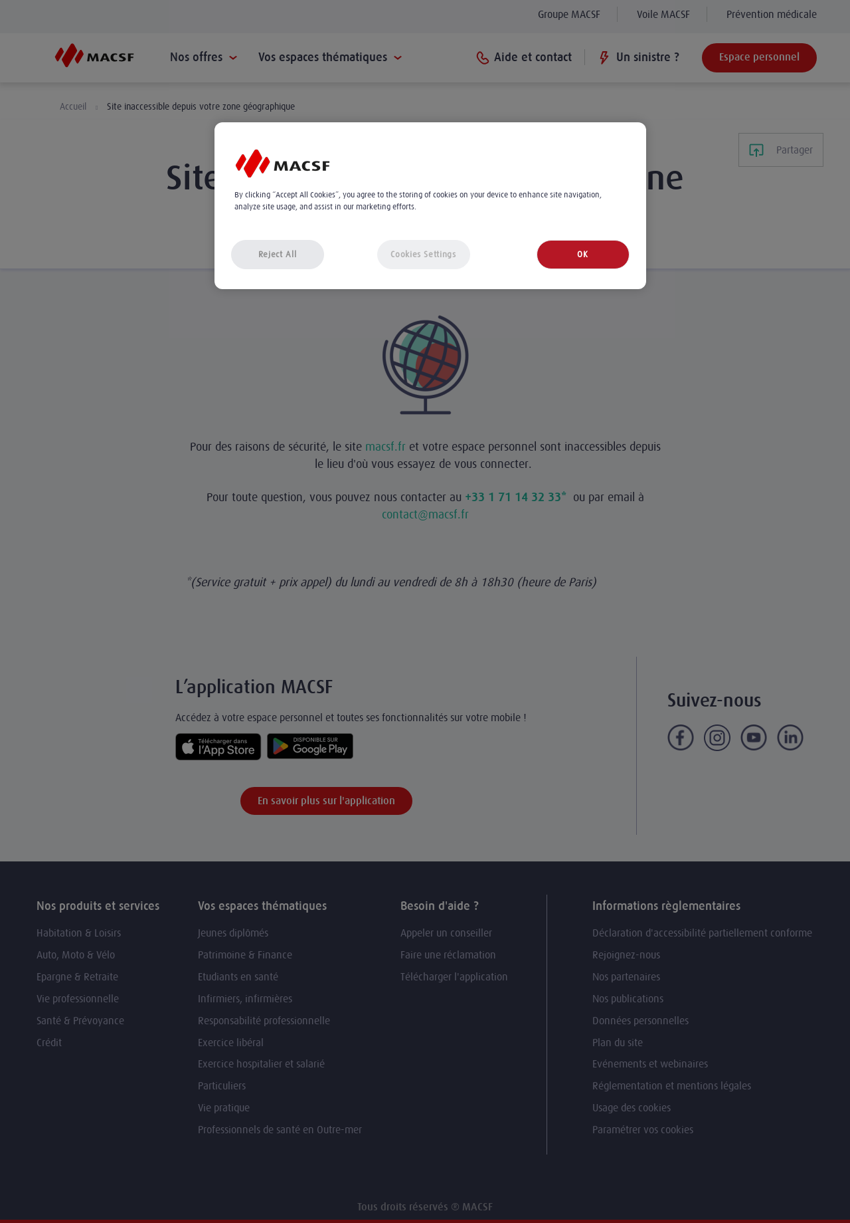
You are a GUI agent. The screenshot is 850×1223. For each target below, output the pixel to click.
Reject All (277, 254)
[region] (430, 205)
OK (582, 254)
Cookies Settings (423, 254)
